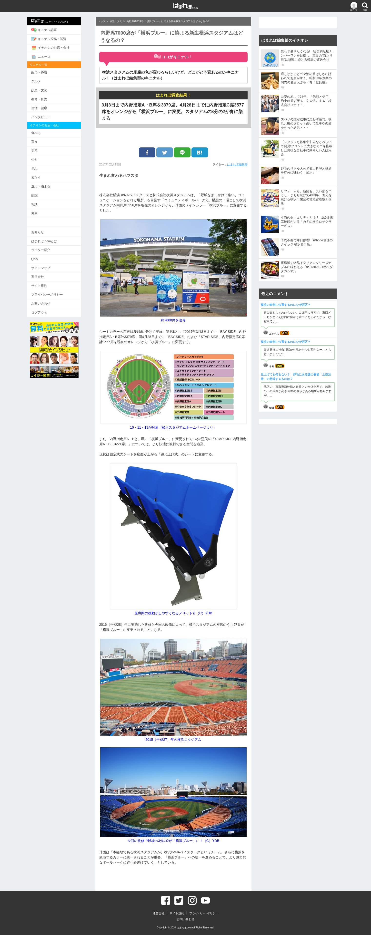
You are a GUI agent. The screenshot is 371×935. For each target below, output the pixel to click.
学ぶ (41, 168)
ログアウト (46, 311)
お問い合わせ (47, 302)
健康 (41, 212)
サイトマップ (47, 267)
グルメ (43, 81)
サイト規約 (46, 285)
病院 (41, 195)
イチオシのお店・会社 (57, 48)
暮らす (43, 177)
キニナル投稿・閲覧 (55, 39)
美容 (41, 150)
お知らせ (44, 231)
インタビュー (47, 117)
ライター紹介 (47, 249)
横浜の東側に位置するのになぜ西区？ (286, 305)
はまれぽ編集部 (237, 164)
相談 (41, 203)
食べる (43, 132)
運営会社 (44, 276)
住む (41, 159)
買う (41, 141)
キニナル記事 (51, 30)
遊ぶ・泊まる (47, 186)
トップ (101, 21)
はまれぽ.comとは (51, 240)
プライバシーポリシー (54, 294)
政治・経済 (46, 72)
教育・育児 (46, 99)
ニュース (48, 56)
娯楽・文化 (46, 90)
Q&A (41, 258)
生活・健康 (46, 108)
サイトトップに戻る (57, 21)
